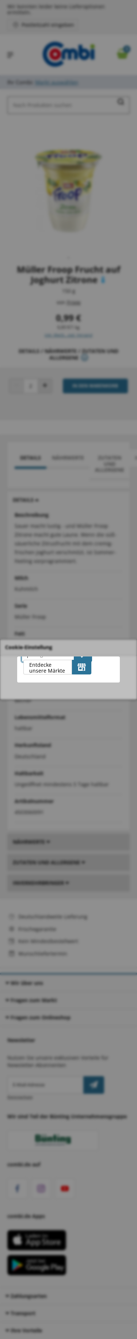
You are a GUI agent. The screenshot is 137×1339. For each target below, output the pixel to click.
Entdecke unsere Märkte (47, 667)
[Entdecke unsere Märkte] (81, 667)
